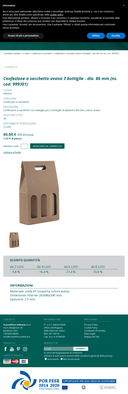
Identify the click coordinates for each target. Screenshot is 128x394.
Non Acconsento (71, 359)
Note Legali (89, 333)
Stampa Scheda (12, 152)
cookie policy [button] (56, 14)
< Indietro (10, 67)
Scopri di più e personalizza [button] (23, 35)
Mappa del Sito (91, 336)
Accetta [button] (116, 35)
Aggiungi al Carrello (47, 146)
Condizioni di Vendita (95, 330)
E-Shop (26, 53)
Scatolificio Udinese (12, 53)
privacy (108, 355)
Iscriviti (81, 348)
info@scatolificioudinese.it (16, 336)
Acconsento (53, 359)
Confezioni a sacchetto (42, 53)
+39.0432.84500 (10, 333)
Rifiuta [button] (96, 35)
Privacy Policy (91, 324)
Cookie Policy (91, 327)
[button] (123, 5)
